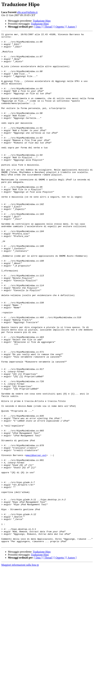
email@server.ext (36, 539)
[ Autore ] (71, 26)
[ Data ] (38, 26)
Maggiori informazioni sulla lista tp (20, 667)
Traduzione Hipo (42, 20)
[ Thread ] (48, 26)
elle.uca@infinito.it (27, 12)
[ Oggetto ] (59, 26)
